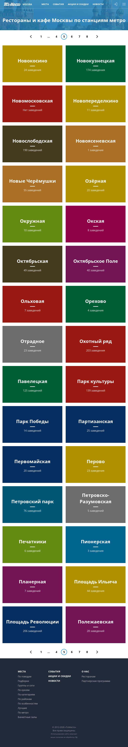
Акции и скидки (59, 676)
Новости (54, 680)
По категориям (26, 694)
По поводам (24, 676)
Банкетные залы (27, 717)
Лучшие (22, 708)
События (54, 671)
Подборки (23, 681)
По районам (25, 699)
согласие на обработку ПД (66, 737)
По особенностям (28, 703)
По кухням (24, 690)
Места (22, 671)
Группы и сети (26, 685)
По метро (23, 712)
